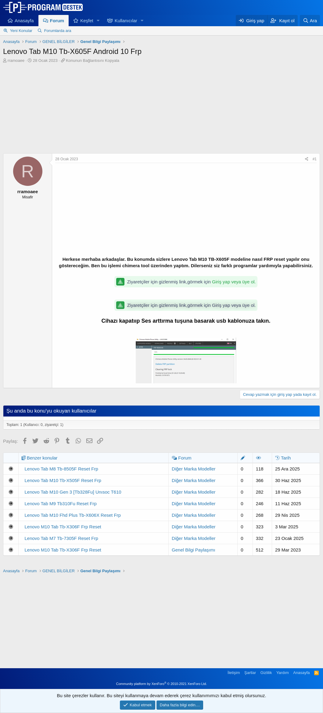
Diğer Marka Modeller (193, 468)
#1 (315, 159)
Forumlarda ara (57, 30)
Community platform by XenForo (161, 684)
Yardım (282, 672)
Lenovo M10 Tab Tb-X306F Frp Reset (63, 526)
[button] (98, 20)
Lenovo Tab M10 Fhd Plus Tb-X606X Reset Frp (73, 515)
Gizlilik (266, 672)
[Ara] (310, 20)
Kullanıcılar (126, 20)
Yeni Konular (21, 30)
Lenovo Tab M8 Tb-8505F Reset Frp (61, 468)
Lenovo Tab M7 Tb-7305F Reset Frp (61, 538)
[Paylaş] (306, 159)
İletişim (234, 672)
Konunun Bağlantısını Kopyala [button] (92, 60)
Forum (57, 20)
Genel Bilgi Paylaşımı (193, 549)
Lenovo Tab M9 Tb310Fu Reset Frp (61, 503)
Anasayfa (24, 20)
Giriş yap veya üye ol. (234, 281)
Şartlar (250, 672)
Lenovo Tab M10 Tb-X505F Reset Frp (63, 480)
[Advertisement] (161, 109)
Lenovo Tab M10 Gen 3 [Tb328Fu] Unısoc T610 (73, 492)
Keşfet (86, 20)
